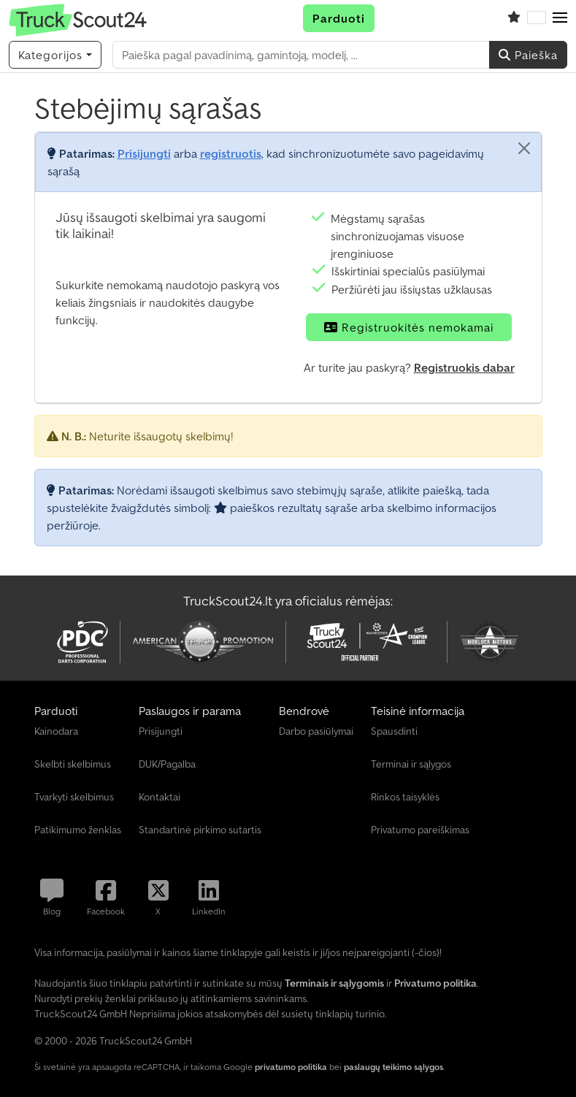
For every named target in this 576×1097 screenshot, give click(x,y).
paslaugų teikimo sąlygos (393, 1066)
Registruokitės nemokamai (409, 327)
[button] (560, 18)
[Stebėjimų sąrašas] (514, 18)
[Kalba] (536, 18)
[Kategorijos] (55, 55)
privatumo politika (291, 1066)
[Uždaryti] (524, 148)
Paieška (528, 54)
